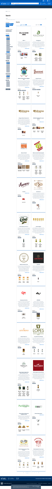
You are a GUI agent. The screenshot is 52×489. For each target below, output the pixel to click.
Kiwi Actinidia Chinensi (23, 433)
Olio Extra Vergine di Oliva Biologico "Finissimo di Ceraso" (36, 173)
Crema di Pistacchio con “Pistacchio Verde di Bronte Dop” (36, 59)
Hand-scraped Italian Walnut (20, 171)
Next (30, 96)
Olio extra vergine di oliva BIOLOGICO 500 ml (23, 247)
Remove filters (8, 89)
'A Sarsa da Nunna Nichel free (38, 393)
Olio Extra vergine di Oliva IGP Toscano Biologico (24, 99)
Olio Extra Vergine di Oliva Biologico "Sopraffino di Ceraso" (40, 173)
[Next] (37, 476)
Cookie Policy (45, 486)
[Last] (38, 476)
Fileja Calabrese (23, 356)
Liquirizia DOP (23, 204)
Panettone (25, 57)
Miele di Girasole (24, 284)
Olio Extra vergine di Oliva (20, 98)
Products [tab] (39, 25)
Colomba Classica (22, 58)
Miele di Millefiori (28, 284)
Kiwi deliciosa (27, 432)
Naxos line (23, 135)
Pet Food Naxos (38, 132)
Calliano (38, 356)
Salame (38, 283)
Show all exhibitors (13, 4)
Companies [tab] (23, 25)
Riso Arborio (34, 469)
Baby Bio (34, 356)
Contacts (49, 486)
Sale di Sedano (38, 427)
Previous (17, 96)
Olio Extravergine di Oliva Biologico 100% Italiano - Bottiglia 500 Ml (27, 396)
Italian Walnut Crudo (24, 171)
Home (6, 11)
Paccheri (24, 470)
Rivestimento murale (38, 321)
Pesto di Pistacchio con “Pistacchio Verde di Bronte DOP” (40, 59)
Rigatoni (28, 470)
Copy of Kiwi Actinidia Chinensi (19, 433)
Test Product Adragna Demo (42, 132)
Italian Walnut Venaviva (27, 171)
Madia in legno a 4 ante (23, 320)
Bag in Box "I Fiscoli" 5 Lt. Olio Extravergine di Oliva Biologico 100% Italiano (23, 396)
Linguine (20, 470)
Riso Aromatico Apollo (38, 470)
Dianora (42, 356)
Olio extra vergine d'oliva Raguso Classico (36, 247)
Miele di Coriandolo (19, 284)
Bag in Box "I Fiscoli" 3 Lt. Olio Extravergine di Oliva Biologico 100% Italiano (19, 396)
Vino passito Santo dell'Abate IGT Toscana (27, 98)
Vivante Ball (38, 210)
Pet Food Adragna (34, 132)
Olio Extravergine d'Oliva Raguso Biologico (40, 247)
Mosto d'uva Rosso (38, 96)
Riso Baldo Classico (42, 470)
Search (7, 18)
